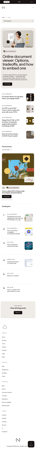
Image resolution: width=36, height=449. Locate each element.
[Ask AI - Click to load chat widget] (31, 444)
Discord (4, 425)
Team (3, 343)
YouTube (4, 422)
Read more (7, 196)
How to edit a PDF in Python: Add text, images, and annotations (13, 192)
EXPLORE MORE (7, 150)
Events (4, 389)
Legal (3, 353)
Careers (4, 347)
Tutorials (4, 395)
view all (18, 312)
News (3, 357)
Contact (4, 415)
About (3, 337)
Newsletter (5, 399)
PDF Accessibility (6, 402)
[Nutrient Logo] (3, 7)
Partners (4, 350)
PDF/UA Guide (5, 405)
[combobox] (18, 21)
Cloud (3, 376)
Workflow (4, 373)
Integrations (5, 369)
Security (4, 340)
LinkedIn (4, 418)
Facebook (4, 431)
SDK (3, 366)
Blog (3, 386)
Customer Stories (7, 392)
